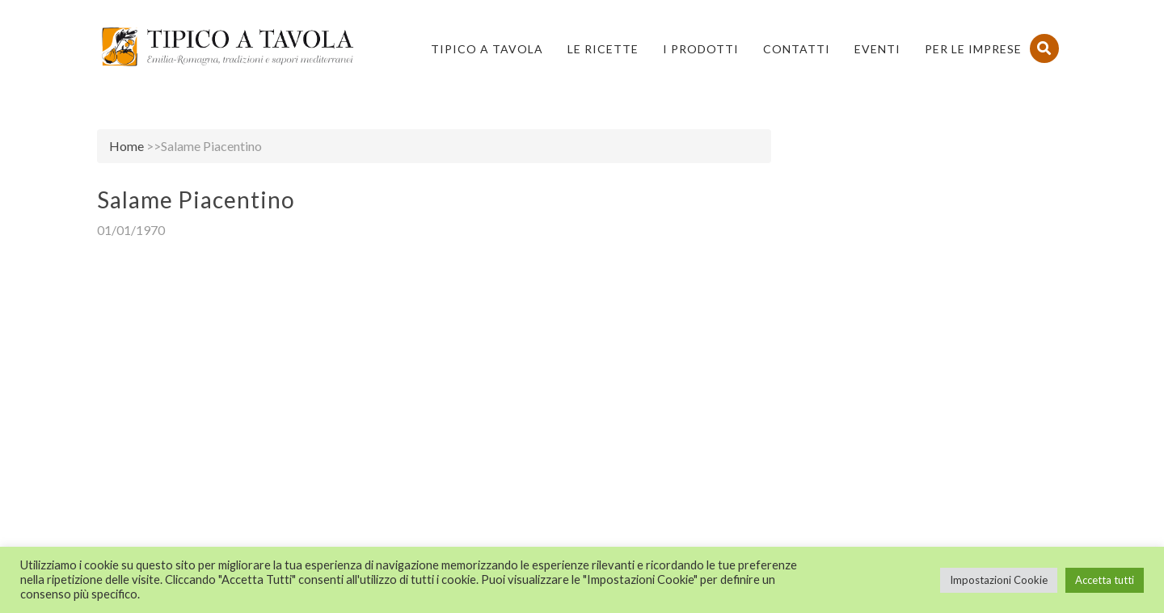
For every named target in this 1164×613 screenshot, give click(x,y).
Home (126, 145)
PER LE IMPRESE (973, 49)
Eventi (877, 49)
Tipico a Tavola (487, 49)
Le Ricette (603, 49)
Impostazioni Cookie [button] (999, 579)
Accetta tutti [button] (1104, 579)
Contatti (796, 49)
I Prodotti (701, 49)
